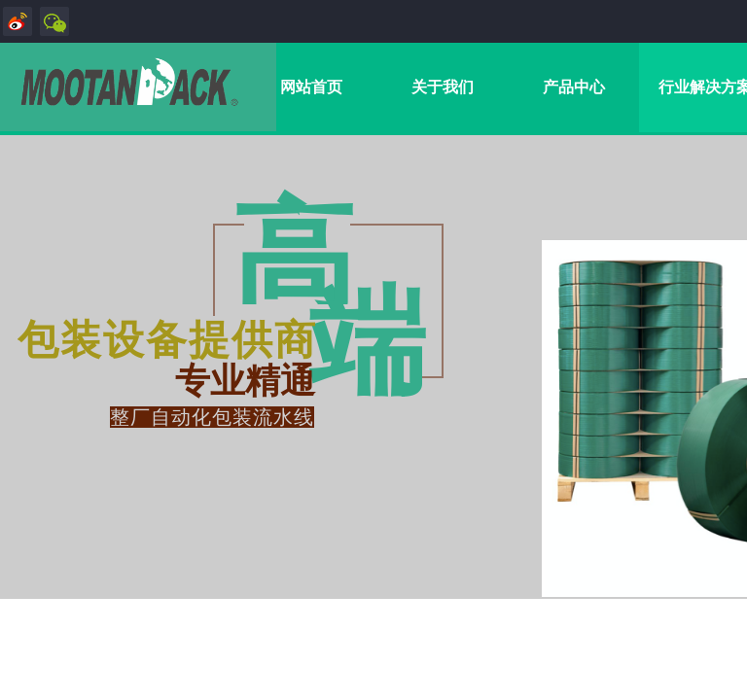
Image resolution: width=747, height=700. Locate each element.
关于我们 (442, 87)
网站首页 (311, 87)
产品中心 (574, 87)
